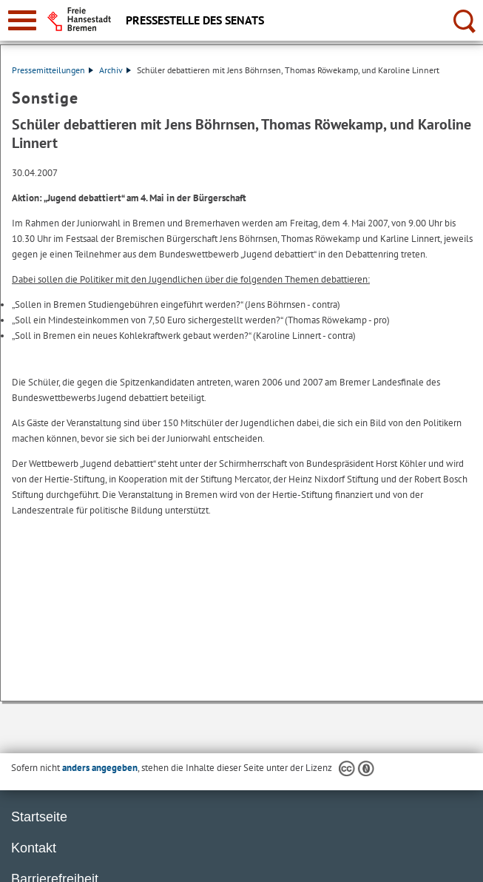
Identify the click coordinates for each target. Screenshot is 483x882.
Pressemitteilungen (52, 69)
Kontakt (33, 848)
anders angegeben (100, 767)
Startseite (39, 816)
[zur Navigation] (22, 20)
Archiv (115, 69)
